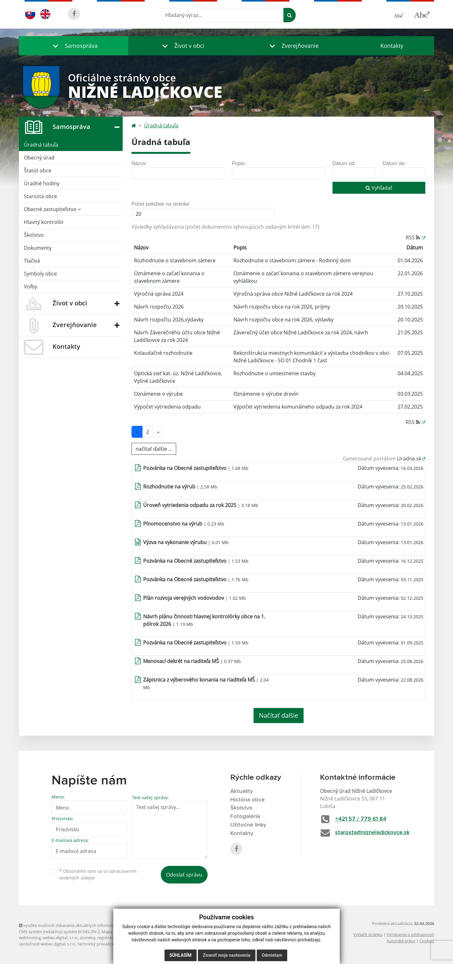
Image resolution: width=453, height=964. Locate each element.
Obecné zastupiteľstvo (52, 209)
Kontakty (391, 45)
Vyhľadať (379, 187)
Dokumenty (38, 247)
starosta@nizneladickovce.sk (372, 832)
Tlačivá (32, 260)
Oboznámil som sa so (98, 874)
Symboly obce (40, 273)
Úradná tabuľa (41, 144)
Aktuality (241, 791)
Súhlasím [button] (181, 955)
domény (87, 937)
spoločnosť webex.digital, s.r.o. (47, 944)
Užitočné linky (248, 825)
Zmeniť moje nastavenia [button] (226, 955)
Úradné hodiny (41, 183)
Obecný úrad (39, 157)
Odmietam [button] (272, 955)
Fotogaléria (245, 816)
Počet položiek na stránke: (161, 204)
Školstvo (34, 234)
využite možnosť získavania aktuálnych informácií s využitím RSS (81, 925)
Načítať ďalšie (278, 715)
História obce (247, 800)
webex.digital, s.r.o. (60, 937)
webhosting (30, 937)
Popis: (239, 163)
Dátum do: (394, 163)
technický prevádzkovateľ (102, 944)
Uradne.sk (409, 458)
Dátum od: (344, 163)
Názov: (139, 163)
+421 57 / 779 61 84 (360, 819)
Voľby (30, 286)
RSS (413, 237)
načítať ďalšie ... (154, 448)
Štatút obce (37, 170)
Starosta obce (40, 196)
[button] (73, 45)
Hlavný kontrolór (44, 222)
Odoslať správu (184, 874)
